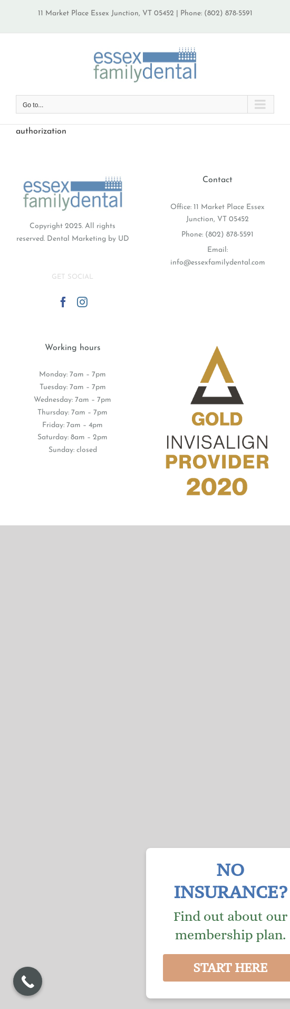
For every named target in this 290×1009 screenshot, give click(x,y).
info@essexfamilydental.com (217, 263)
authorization (41, 131)
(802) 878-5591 (229, 235)
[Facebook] (63, 302)
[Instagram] (82, 302)
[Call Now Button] (27, 981)
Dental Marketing (76, 239)
